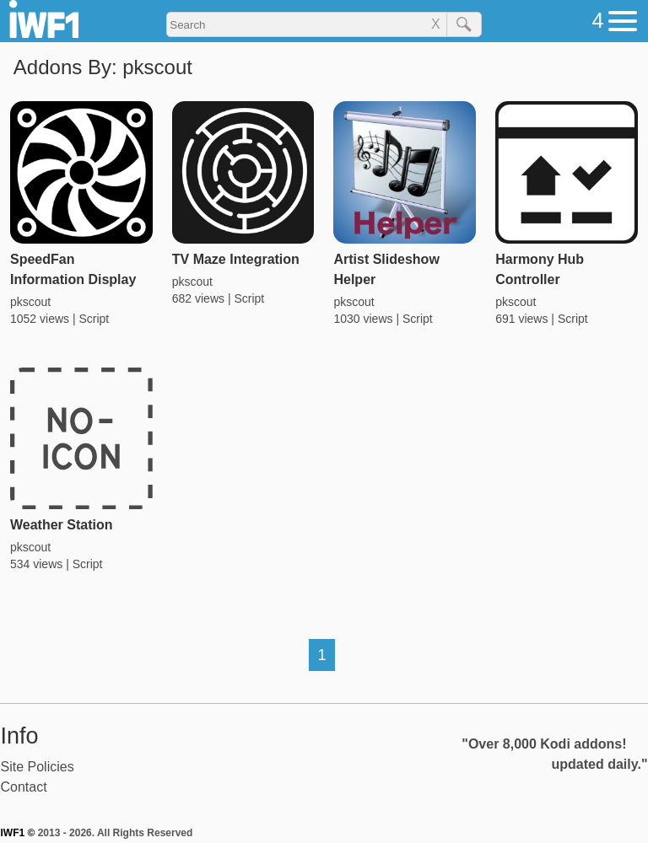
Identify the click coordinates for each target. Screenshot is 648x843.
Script (93, 318)
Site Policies (37, 767)
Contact (24, 787)
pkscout (30, 302)
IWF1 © (18, 833)
